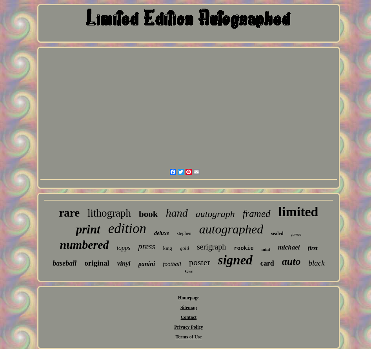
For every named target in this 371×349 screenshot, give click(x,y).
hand (177, 213)
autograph (215, 214)
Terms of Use (189, 337)
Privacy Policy (188, 327)
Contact (189, 317)
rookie (243, 248)
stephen (184, 233)
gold (184, 248)
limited (298, 211)
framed (257, 213)
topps (123, 247)
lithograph (109, 213)
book (148, 214)
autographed (231, 229)
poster (199, 262)
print (88, 229)
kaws (189, 271)
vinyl (124, 263)
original (96, 263)
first (313, 248)
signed (235, 260)
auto (291, 261)
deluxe (161, 233)
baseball (64, 263)
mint (266, 249)
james (296, 234)
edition (127, 228)
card (267, 263)
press (146, 246)
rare (69, 212)
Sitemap (188, 307)
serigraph (211, 246)
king (167, 248)
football (172, 264)
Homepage (189, 297)
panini (146, 263)
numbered (84, 244)
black (317, 263)
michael (289, 247)
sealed (277, 233)
